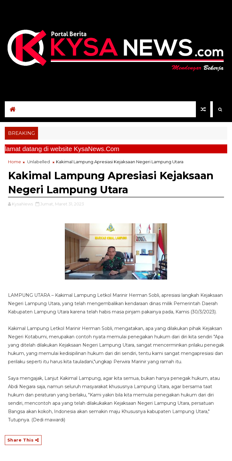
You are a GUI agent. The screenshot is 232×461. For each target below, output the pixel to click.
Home (14, 161)
